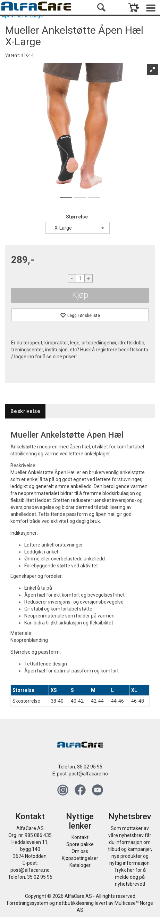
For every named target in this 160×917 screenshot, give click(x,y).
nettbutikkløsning (75, 903)
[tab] (25, 411)
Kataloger (80, 865)
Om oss (79, 851)
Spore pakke (80, 844)
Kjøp (80, 295)
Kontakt (80, 837)
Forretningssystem (27, 903)
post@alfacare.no (88, 773)
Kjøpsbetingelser (80, 858)
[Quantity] (80, 278)
